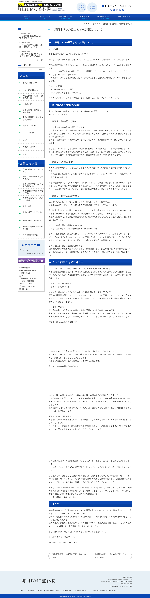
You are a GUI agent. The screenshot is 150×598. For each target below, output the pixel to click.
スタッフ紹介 (28, 133)
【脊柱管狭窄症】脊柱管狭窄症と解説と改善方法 (68, 555)
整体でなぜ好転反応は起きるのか (33, 178)
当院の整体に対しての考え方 (33, 170)
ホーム (27, 18)
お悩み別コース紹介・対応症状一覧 (33, 97)
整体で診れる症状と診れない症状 (33, 199)
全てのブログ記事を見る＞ (34, 253)
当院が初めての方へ (46, 18)
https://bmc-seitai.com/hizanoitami (63, 542)
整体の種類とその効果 (32, 221)
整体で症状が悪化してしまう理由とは (33, 185)
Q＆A (25, 140)
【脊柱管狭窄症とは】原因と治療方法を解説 (31, 46)
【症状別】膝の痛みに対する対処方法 (31, 37)
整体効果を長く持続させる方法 (33, 227)
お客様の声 (84, 18)
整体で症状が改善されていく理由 (33, 192)
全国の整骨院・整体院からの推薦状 (33, 118)
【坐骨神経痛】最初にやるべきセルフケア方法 (31, 55)
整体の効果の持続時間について (33, 213)
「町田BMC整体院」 (74, 596)
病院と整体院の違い (31, 235)
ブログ (95, 24)
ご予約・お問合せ (122, 18)
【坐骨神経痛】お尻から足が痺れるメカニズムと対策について (112, 555)
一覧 (41, 60)
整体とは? (27, 206)
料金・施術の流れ (65, 18)
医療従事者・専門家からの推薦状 (33, 111)
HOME (87, 24)
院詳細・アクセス (103, 18)
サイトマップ (113, 590)
